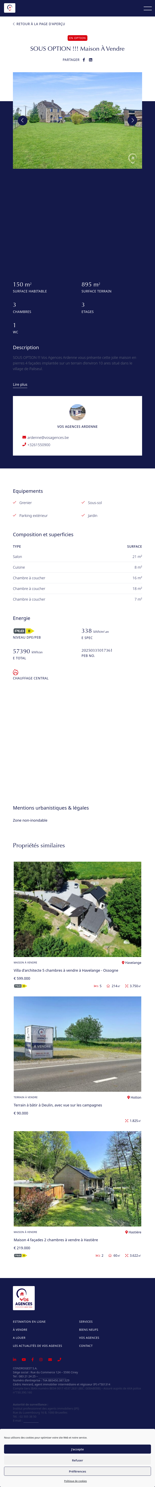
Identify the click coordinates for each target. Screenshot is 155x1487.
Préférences (77, 1471)
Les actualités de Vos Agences (37, 1346)
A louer (19, 1338)
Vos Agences (89, 1338)
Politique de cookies (75, 1481)
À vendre (20, 1330)
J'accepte (77, 1449)
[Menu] (147, 8)
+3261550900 (38, 444)
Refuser (77, 1460)
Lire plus (20, 384)
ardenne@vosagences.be (48, 437)
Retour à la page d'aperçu (39, 24)
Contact (86, 1346)
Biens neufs (88, 1330)
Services (86, 1321)
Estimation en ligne (29, 1321)
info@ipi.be (31, 1420)
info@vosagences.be (52, 1376)
